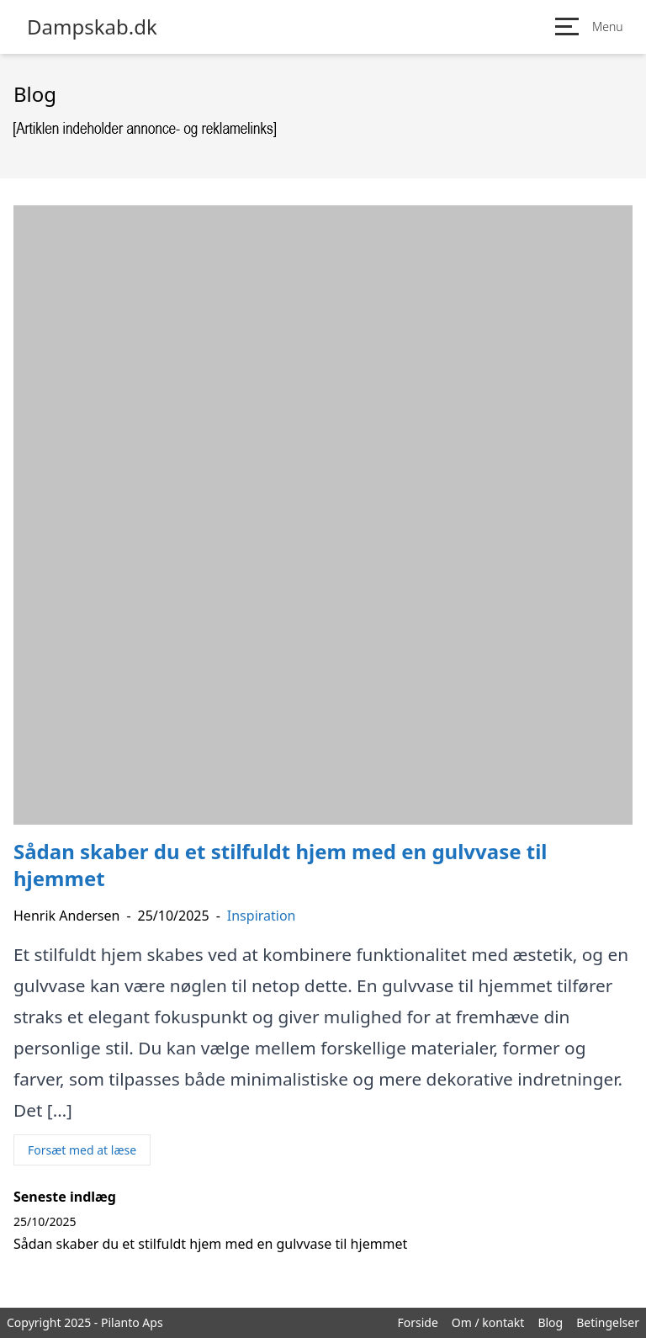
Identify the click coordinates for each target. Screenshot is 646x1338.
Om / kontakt (488, 1322)
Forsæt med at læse (82, 1150)
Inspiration (261, 915)
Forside (417, 1322)
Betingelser (607, 1322)
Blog (550, 1322)
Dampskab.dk (92, 26)
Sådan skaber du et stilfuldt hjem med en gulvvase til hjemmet (210, 1243)
